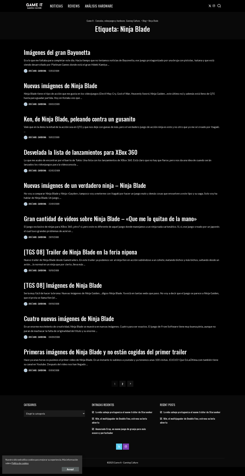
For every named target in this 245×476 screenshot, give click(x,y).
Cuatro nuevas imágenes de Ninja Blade (75, 327)
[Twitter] (209, 6)
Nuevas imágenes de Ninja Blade (66, 85)
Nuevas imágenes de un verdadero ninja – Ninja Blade (94, 185)
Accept (41, 468)
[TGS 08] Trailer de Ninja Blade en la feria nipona (88, 260)
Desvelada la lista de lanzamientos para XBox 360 (89, 152)
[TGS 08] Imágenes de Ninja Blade (68, 293)
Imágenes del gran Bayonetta (62, 52)
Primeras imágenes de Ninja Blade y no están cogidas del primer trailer (117, 360)
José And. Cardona (37, 70)
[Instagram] (214, 6)
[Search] (219, 6)
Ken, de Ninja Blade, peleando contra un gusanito (88, 118)
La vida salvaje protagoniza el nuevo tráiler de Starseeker (123, 421)
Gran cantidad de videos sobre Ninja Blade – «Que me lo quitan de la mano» (113, 223)
